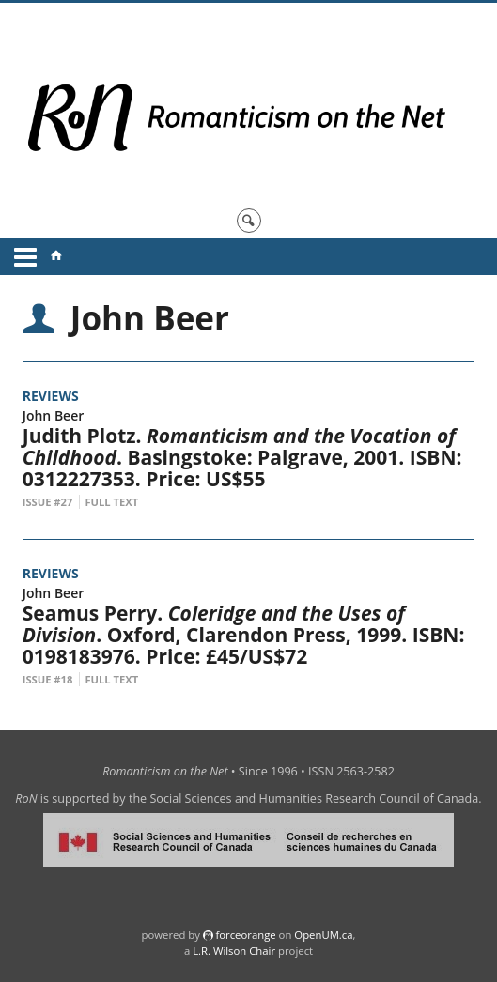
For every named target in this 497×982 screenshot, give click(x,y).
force (245, 935)
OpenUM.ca (323, 935)
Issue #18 (48, 679)
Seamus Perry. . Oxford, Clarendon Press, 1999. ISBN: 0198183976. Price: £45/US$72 (244, 634)
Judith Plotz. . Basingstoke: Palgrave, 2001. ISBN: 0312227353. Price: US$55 (242, 457)
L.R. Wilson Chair (234, 951)
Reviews (51, 396)
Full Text (111, 502)
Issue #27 (48, 502)
